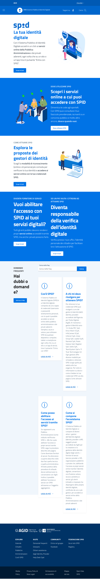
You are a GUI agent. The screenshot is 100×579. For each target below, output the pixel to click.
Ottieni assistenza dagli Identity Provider (41, 552)
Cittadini (18, 547)
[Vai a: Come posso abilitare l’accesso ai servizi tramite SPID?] (47, 494)
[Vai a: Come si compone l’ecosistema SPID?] (72, 509)
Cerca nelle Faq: (44, 265)
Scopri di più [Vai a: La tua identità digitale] (20, 70)
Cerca (82, 269)
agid (15, 3)
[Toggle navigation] (3, 10)
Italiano (80, 3)
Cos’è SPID (19, 557)
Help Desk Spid (38, 557)
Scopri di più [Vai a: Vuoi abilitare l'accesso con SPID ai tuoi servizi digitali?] (20, 244)
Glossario (36, 547)
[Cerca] (85, 10)
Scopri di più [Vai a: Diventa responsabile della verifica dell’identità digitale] (57, 253)
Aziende (18, 543)
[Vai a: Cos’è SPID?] (47, 357)
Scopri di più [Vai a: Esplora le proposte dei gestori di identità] (20, 184)
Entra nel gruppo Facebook (57, 545)
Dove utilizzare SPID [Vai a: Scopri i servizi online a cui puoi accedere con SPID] (59, 128)
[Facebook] (72, 10)
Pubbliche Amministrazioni (21, 552)
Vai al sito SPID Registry (74, 545)
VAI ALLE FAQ (20, 300)
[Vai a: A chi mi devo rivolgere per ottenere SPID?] (72, 387)
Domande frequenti (40, 543)
